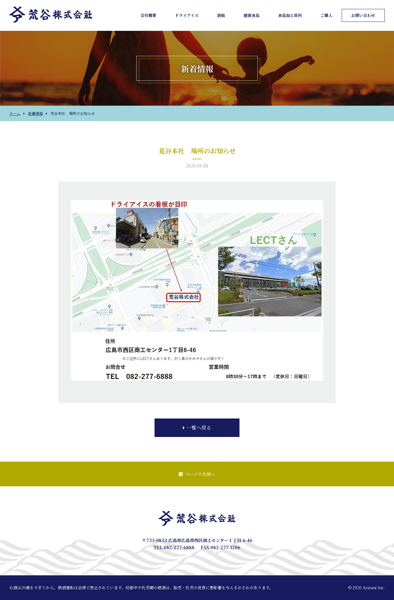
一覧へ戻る (197, 427)
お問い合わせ (363, 15)
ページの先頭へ (197, 474)
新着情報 (35, 113)
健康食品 (251, 15)
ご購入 (326, 15)
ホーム (14, 113)
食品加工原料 (290, 15)
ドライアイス (187, 15)
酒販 (221, 15)
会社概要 (148, 15)
